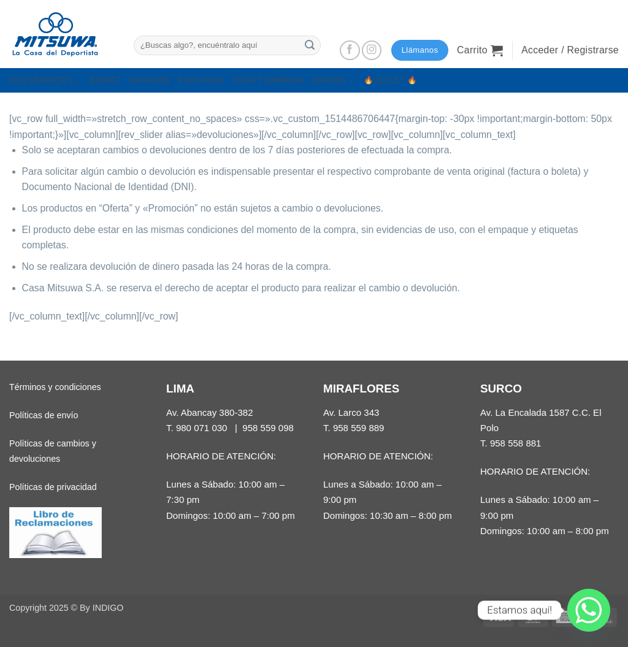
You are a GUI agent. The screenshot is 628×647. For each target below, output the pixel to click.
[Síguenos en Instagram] (372, 50)
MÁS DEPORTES (45, 80)
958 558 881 (516, 443)
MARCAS (333, 80)
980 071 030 (202, 428)
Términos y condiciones (55, 387)
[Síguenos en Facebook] (350, 50)
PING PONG (201, 80)
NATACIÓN (149, 80)
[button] (480, 50)
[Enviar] (309, 45)
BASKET (105, 80)
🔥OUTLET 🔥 (391, 80)
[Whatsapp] (588, 610)
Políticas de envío (43, 415)
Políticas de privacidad (53, 487)
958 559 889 (359, 428)
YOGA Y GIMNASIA (268, 80)
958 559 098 (268, 428)
